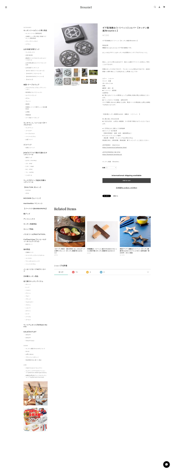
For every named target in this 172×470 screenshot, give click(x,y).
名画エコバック (30, 147)
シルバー (28, 308)
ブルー (28, 296)
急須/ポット (29, 244)
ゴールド (28, 319)
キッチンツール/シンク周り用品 (35, 30)
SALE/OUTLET (30, 332)
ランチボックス (30, 52)
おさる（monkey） (32, 160)
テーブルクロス (30, 133)
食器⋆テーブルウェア (31, 85)
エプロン (28, 44)
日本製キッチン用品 (30, 276)
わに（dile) (29, 169)
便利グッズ (29, 157)
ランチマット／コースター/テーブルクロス (35, 124)
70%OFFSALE (30, 340)
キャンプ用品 (28, 229)
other (27, 193)
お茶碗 (28, 112)
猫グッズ (26, 214)
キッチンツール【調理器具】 (34, 33)
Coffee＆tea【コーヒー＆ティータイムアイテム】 (34, 240)
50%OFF (28, 337)
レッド (28, 287)
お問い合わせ (30, 354)
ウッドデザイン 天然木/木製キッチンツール (34, 181)
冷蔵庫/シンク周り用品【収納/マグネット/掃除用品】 (36, 37)
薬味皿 (28, 104)
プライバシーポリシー (32, 357)
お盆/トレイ (29, 139)
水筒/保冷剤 (29, 55)
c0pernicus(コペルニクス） (34, 368)
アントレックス (29, 219)
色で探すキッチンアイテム (33, 281)
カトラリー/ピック (31, 95)
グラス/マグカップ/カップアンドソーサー (36, 88)
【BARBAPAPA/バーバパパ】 (35, 76)
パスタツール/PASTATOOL (34, 234)
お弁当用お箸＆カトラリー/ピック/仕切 (36, 63)
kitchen (28, 190)
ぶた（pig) (29, 163)
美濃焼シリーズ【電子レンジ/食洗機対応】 (36, 108)
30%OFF (28, 334)
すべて (61, 272)
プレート (28, 101)
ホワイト (28, 311)
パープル (28, 316)
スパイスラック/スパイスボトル (35, 255)
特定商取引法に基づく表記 (33, 360)
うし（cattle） (30, 172)
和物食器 (28, 115)
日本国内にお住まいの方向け (126, 188)
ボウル (28, 98)
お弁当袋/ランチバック (32, 67)
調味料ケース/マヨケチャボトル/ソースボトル (36, 59)
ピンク (28, 314)
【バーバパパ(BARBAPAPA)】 (35, 209)
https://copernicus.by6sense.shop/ (114, 147)
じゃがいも (29, 175)
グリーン (28, 293)
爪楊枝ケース (29, 252)
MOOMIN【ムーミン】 (32, 198)
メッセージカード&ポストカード (34, 270)
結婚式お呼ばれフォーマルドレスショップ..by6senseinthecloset (36, 376)
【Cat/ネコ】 (30, 79)
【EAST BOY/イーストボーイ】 (35, 70)
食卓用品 (26, 249)
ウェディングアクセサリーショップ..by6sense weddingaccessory (36, 371)
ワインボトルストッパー (33, 261)
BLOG (28, 351)
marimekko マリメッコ (32, 203)
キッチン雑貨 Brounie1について (35, 348)
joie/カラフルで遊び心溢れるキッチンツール (35, 153)
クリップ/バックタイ (32, 41)
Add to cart (126, 180)
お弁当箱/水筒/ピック (31, 49)
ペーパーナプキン (31, 136)
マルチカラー (29, 302)
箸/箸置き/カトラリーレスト (34, 92)
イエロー (28, 290)
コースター (29, 130)
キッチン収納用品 (30, 224)
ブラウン (28, 305)
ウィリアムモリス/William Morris (35, 326)
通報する (115, 196)
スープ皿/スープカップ (32, 117)
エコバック (27, 145)
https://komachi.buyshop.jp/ (112, 154)
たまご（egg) (30, 166)
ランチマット (29, 127)
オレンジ (28, 284)
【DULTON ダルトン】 (32, 187)
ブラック (28, 299)
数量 (103, 167)
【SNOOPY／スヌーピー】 (34, 73)
